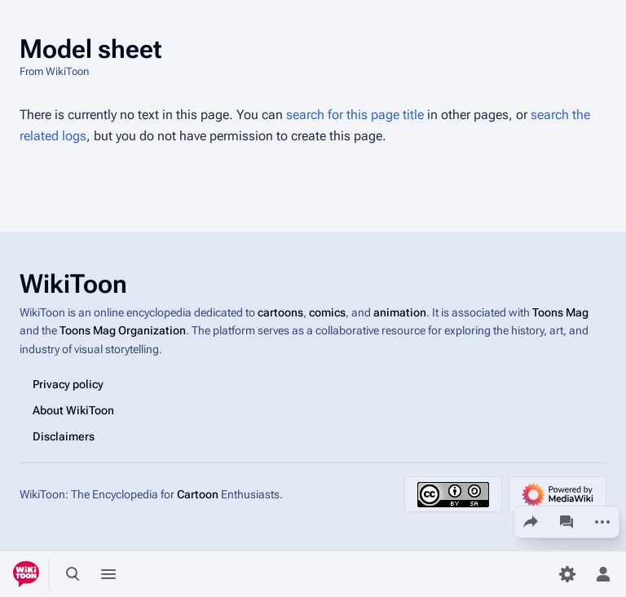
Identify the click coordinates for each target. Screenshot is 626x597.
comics (327, 312)
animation (399, 312)
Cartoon (197, 494)
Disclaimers (64, 436)
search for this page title (355, 114)
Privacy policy (68, 384)
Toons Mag (560, 312)
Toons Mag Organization (123, 330)
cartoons (280, 312)
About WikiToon (73, 410)
